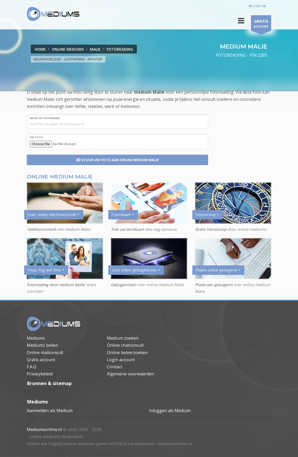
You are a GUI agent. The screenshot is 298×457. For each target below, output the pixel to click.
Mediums (36, 338)
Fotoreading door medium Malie (56, 284)
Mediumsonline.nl (44, 429)
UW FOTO (36, 137)
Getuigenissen (123, 284)
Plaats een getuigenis (214, 284)
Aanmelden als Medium (50, 410)
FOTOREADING (120, 49)
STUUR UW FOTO (117, 159)
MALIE (95, 49)
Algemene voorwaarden (130, 374)
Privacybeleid (40, 374)
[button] (241, 20)
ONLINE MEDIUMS (68, 49)
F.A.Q (31, 367)
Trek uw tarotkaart (127, 229)
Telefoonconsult (41, 229)
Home (40, 49)
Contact (114, 367)
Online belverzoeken (127, 352)
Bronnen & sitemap (49, 383)
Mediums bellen (42, 345)
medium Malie (149, 92)
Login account (121, 360)
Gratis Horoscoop (211, 229)
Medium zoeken (122, 338)
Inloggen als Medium (170, 410)
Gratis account (41, 360)
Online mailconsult (45, 352)
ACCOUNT (261, 24)
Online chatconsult (125, 345)
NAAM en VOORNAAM (44, 118)
